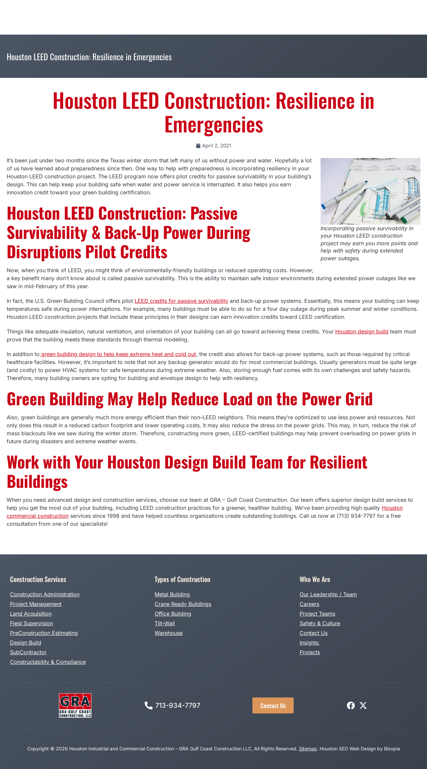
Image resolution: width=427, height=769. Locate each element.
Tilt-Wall (165, 623)
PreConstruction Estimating (44, 633)
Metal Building (172, 594)
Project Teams (317, 613)
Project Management (36, 604)
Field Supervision (31, 623)
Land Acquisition (31, 613)
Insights (310, 642)
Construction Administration (44, 594)
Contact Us (314, 633)
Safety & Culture (320, 623)
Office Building (173, 613)
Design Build (25, 642)
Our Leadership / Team (328, 594)
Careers (309, 604)
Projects (310, 652)
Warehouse (169, 633)
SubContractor (28, 652)
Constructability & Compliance (48, 662)
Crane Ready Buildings (183, 604)
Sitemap (308, 748)
